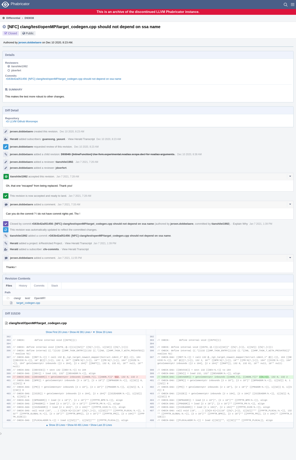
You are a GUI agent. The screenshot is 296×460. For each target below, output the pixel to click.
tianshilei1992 (19, 66)
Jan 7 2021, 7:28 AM (68, 176)
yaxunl (61, 139)
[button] (292, 4)
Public (30, 33)
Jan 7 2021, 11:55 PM (70, 258)
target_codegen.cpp (28, 302)
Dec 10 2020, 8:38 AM (189, 154)
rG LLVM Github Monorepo (22, 121)
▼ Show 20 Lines (102, 332)
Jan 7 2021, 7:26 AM (86, 162)
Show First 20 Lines (56, 332)
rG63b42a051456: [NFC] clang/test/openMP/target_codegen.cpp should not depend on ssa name (63, 78)
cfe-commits (51, 249)
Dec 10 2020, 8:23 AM (72, 131)
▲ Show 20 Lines (55, 425)
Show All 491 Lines (77, 425)
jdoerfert (16, 70)
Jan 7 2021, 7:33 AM (69, 204)
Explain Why (240, 223)
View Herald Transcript (81, 139)
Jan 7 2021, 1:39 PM (260, 223)
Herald (14, 139)
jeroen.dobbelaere (30, 42)
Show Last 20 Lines (101, 425)
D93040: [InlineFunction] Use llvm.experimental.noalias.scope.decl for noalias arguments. (118, 154)
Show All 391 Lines (80, 332)
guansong (48, 139)
